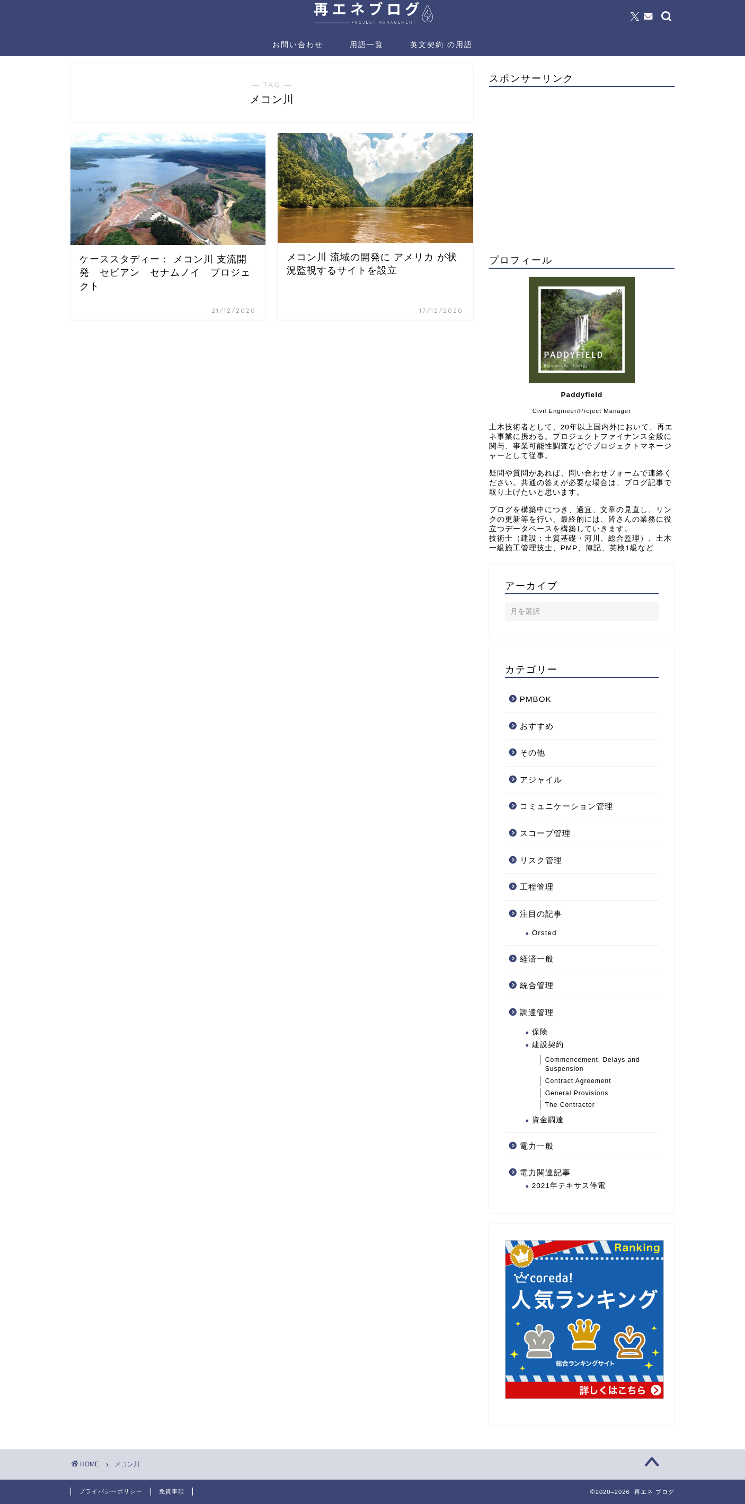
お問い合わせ (297, 44)
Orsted (544, 933)
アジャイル (541, 779)
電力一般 (537, 1145)
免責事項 (171, 1491)
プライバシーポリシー (111, 1491)
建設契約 (548, 1045)
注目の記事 (541, 913)
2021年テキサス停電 (569, 1186)
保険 (540, 1032)
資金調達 (548, 1120)
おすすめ (537, 726)
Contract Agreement (578, 1081)
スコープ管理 (545, 833)
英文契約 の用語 (441, 44)
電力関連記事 (545, 1172)
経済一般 (537, 958)
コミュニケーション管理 (566, 806)
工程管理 (537, 886)
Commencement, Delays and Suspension (592, 1064)
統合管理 (537, 985)
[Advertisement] (582, 169)
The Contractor (570, 1105)
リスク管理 (541, 860)
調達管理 (537, 1012)
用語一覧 (367, 44)
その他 (532, 752)
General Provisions (576, 1093)
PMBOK (536, 698)
